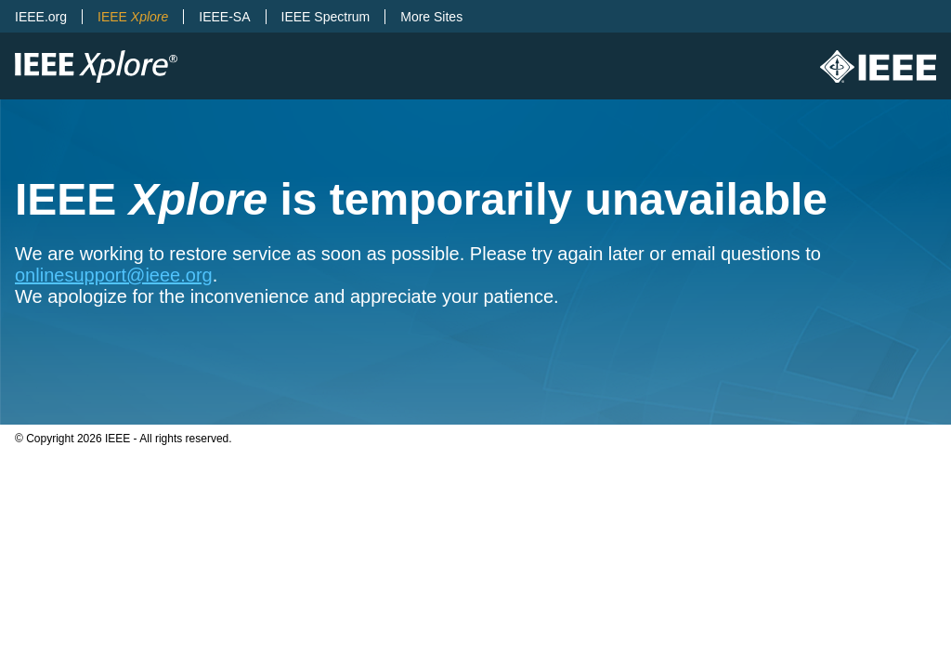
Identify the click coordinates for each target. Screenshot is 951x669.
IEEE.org (41, 16)
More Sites (431, 16)
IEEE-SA (224, 16)
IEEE (133, 16)
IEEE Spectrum (326, 16)
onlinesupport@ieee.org (114, 275)
